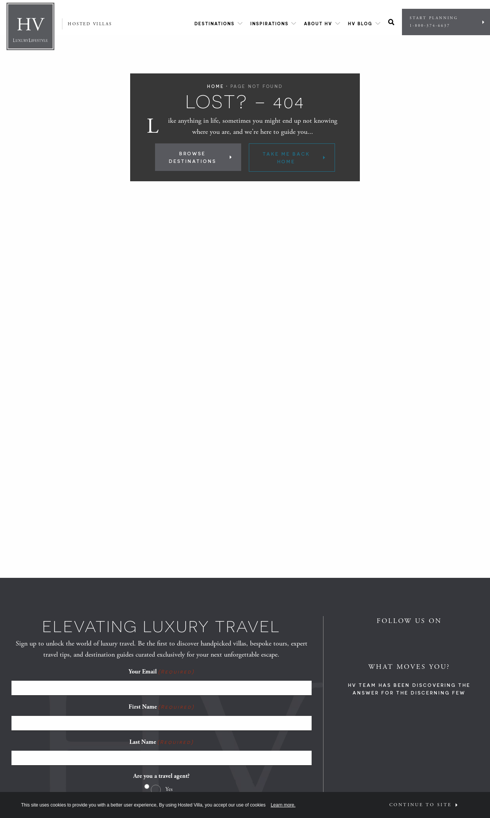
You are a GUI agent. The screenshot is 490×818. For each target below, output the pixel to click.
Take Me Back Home (286, 157)
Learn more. (283, 805)
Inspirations (269, 23)
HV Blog (360, 23)
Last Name (161, 742)
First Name (161, 707)
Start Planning (444, 22)
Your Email (161, 671)
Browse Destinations (192, 157)
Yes (169, 789)
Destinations (214, 23)
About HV (318, 23)
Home (215, 86)
